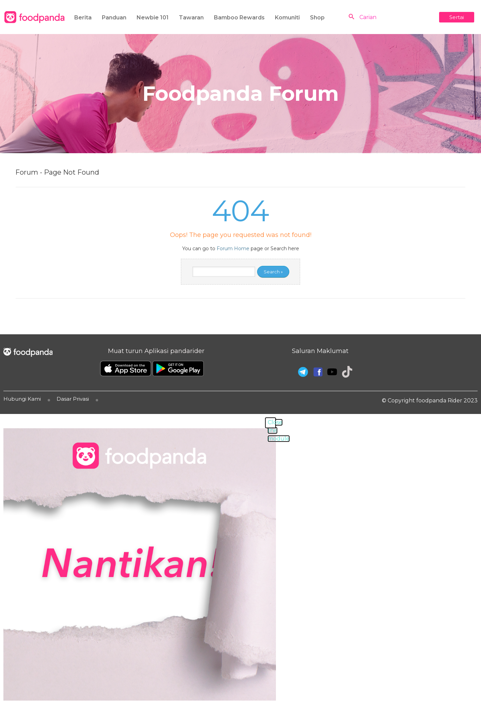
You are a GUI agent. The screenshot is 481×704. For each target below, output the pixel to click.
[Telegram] (302, 371)
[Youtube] (332, 372)
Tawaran (191, 17)
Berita (83, 17)
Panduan (114, 17)
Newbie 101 (153, 17)
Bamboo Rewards (239, 17)
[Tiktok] (347, 371)
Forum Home (233, 248)
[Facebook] (317, 371)
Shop (317, 17)
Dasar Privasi (73, 398)
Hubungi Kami (22, 398)
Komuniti (287, 17)
